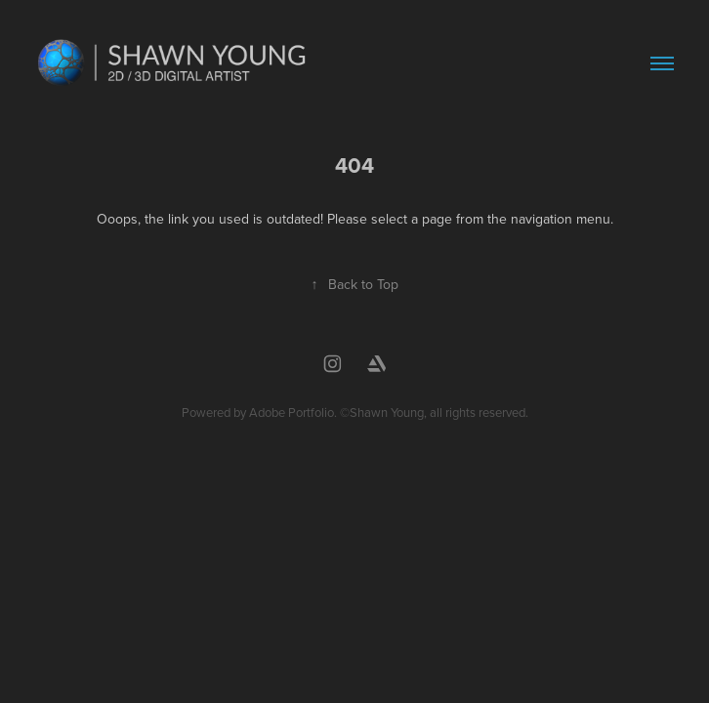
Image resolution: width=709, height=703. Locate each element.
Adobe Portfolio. (293, 412)
